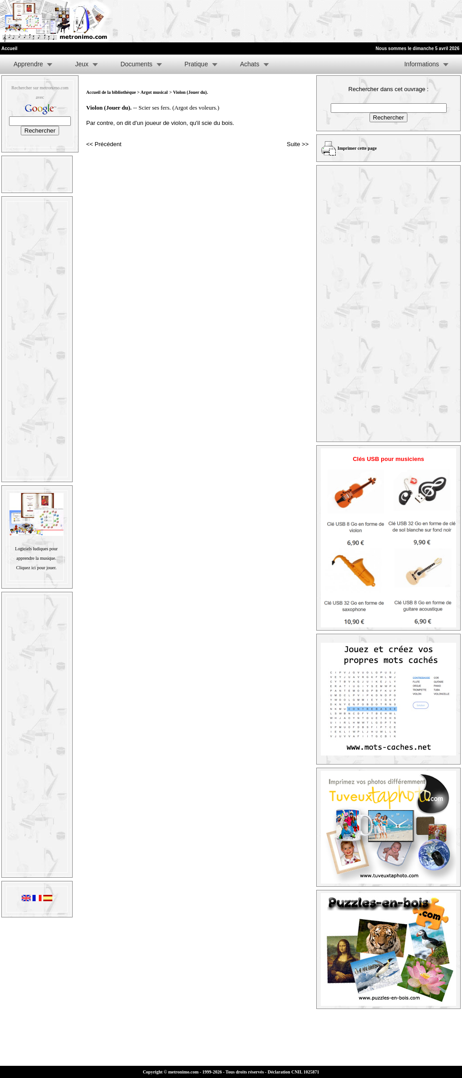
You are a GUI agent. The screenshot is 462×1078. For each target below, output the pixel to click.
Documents (136, 64)
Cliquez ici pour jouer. (36, 567)
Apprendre (28, 64)
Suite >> (298, 144)
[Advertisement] (351, 21)
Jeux (81, 64)
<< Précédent (103, 144)
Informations (421, 64)
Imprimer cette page (357, 148)
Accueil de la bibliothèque (111, 92)
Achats (249, 64)
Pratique (196, 64)
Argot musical (153, 92)
